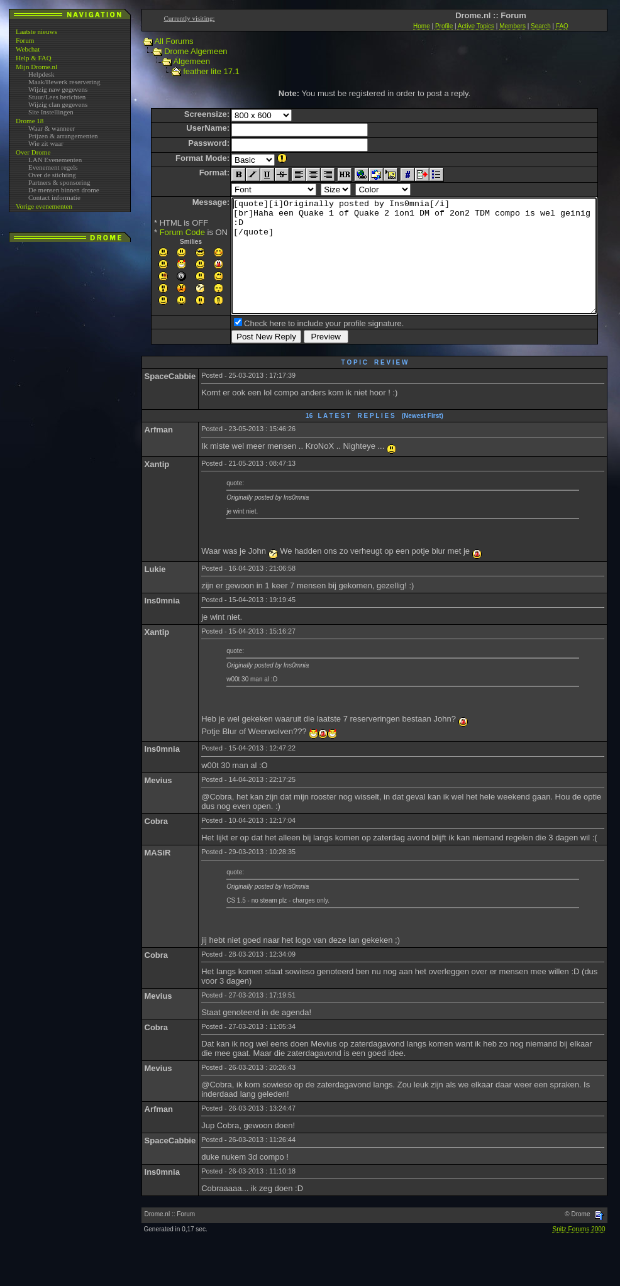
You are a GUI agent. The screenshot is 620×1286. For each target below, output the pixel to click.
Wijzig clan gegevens (57, 104)
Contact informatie (54, 197)
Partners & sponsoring (59, 182)
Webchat (28, 49)
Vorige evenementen (44, 206)
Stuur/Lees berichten (57, 97)
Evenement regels (53, 167)
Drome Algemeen (183, 51)
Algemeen (179, 61)
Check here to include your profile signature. (302, 346)
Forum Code (160, 232)
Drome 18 (29, 120)
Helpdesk (41, 74)
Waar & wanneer (51, 128)
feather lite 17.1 (199, 71)
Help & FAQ (34, 58)
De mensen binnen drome (63, 190)
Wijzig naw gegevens (57, 89)
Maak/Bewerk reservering (64, 81)
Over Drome (33, 152)
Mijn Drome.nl (36, 66)
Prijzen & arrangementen (63, 136)
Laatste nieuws (36, 31)
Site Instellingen (51, 112)
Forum (25, 40)
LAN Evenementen (55, 159)
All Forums (161, 41)
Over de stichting (52, 175)
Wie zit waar (46, 143)
